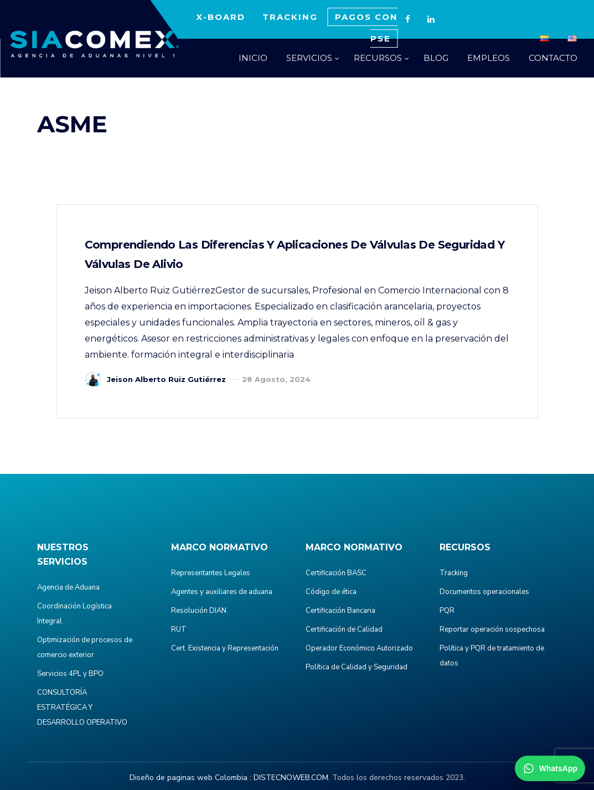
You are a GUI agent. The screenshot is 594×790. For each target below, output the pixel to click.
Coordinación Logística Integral (74, 613)
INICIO (253, 58)
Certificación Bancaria (340, 611)
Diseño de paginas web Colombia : (190, 777)
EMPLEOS (488, 58)
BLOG (435, 58)
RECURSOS (378, 58)
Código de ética (331, 592)
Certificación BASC (336, 573)
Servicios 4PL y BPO (70, 674)
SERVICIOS (309, 58)
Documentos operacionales (484, 592)
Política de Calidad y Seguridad (356, 667)
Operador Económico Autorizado (359, 648)
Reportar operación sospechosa (492, 629)
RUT (179, 629)
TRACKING (290, 17)
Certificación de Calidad (344, 629)
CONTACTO (553, 58)
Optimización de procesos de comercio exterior (84, 647)
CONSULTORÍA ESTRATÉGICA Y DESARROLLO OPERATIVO (82, 707)
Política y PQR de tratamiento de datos (492, 655)
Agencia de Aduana (68, 587)
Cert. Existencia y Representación (224, 648)
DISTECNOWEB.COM (291, 777)
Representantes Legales (210, 573)
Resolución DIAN (198, 611)
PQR (447, 611)
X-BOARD (220, 17)
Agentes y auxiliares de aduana (221, 592)
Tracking (454, 573)
